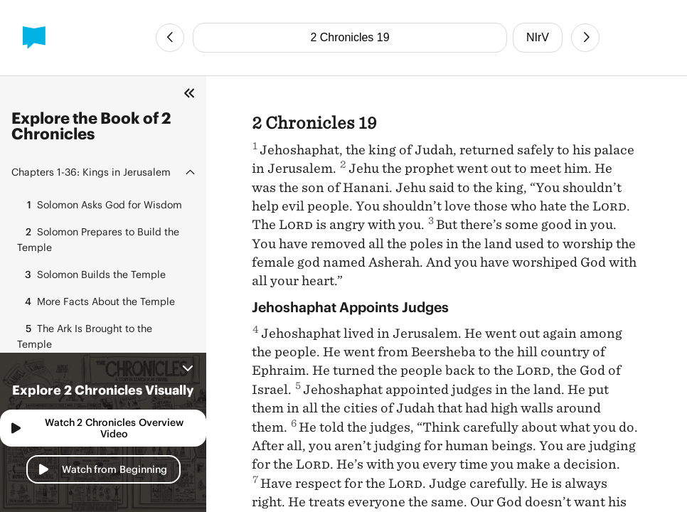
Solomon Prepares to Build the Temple (98, 238)
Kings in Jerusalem (91, 172)
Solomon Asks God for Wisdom (99, 205)
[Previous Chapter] (170, 37)
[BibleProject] (34, 37)
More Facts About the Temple (96, 301)
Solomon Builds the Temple (91, 274)
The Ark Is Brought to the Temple (84, 335)
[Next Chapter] (585, 37)
